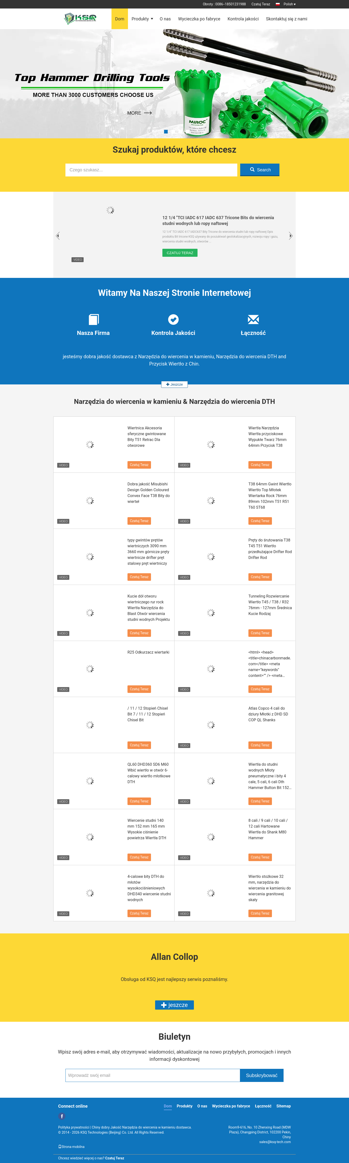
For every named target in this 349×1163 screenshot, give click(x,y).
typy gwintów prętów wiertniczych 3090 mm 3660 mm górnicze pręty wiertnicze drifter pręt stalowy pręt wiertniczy (148, 552)
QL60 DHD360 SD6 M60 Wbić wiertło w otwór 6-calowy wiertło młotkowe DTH (148, 773)
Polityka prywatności (73, 1127)
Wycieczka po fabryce (199, 18)
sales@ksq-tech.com (275, 1142)
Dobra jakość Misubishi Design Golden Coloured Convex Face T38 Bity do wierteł (148, 493)
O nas (165, 18)
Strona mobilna (71, 1147)
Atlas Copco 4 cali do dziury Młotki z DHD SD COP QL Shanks (268, 714)
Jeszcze (174, 384)
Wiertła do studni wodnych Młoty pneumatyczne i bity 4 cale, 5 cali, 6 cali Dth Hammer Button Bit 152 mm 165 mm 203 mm (268, 776)
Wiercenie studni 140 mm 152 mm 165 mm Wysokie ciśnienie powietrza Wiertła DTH (146, 829)
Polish (290, 4)
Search (260, 169)
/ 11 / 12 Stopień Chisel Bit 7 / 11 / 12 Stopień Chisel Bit (147, 714)
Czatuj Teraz (261, 4)
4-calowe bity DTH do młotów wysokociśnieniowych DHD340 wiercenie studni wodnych (149, 888)
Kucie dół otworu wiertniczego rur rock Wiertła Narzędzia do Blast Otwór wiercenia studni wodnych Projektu (148, 608)
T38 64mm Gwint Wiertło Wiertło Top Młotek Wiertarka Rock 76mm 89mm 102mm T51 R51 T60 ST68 (269, 496)
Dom (119, 18)
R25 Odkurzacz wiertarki (148, 652)
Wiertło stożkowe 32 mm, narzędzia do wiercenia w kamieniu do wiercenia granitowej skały (269, 888)
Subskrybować (262, 1075)
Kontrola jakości (243, 18)
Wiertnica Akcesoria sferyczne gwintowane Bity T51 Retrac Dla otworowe (146, 437)
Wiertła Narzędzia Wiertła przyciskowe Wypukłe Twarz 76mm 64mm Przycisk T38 (267, 437)
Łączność (263, 1106)
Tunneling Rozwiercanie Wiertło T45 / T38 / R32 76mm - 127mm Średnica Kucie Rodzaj (270, 605)
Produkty (140, 18)
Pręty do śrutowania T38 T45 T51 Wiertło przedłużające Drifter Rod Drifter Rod (270, 549)
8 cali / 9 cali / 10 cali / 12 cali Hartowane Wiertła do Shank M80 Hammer (268, 829)
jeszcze (174, 1005)
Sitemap (283, 1106)
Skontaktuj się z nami (286, 18)
